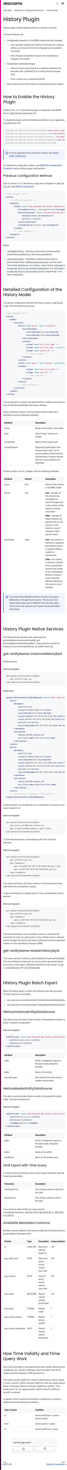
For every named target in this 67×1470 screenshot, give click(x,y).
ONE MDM (7, 10)
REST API (7, 1464)
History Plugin (52, 10)
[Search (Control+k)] (57, 3)
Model (24, 405)
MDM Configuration (24, 186)
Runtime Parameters (56, 1464)
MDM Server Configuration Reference (29, 10)
